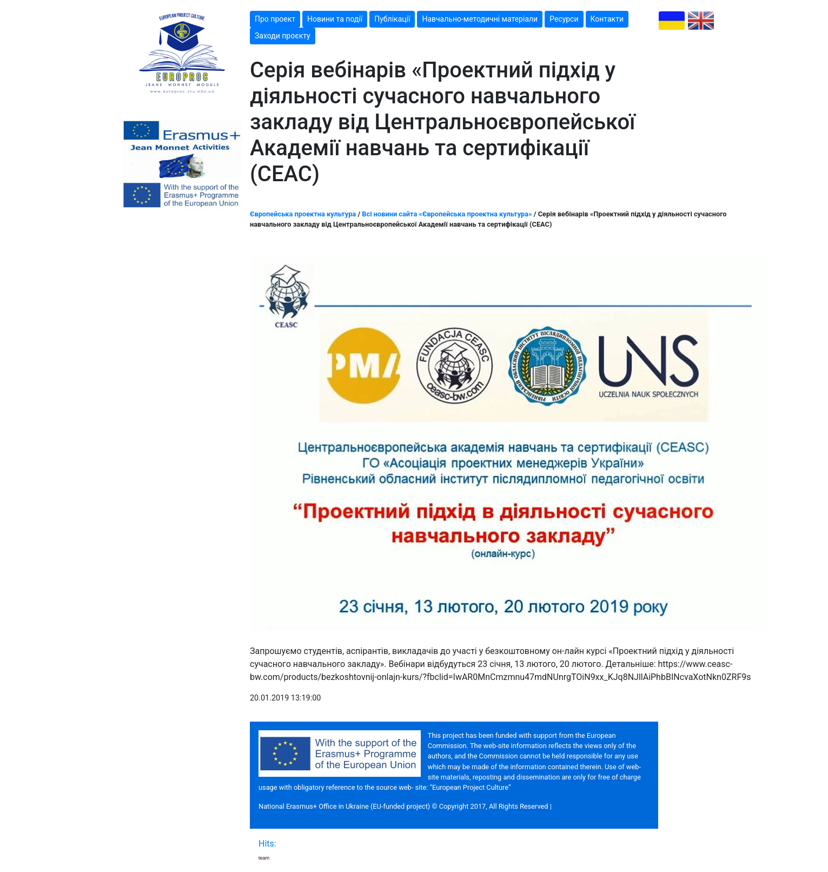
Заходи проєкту (282, 35)
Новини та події (334, 19)
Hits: (269, 843)
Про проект (275, 19)
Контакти (607, 19)
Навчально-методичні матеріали (480, 19)
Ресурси (563, 19)
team (264, 858)
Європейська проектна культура (303, 214)
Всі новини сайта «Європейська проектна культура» (447, 214)
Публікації (392, 19)
